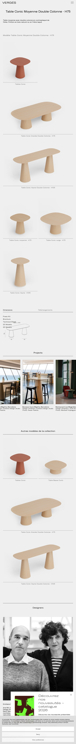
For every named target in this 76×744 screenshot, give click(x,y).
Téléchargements (45, 310)
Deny (38, 734)
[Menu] (72, 3)
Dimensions (7, 310)
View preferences (38, 740)
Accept (38, 729)
